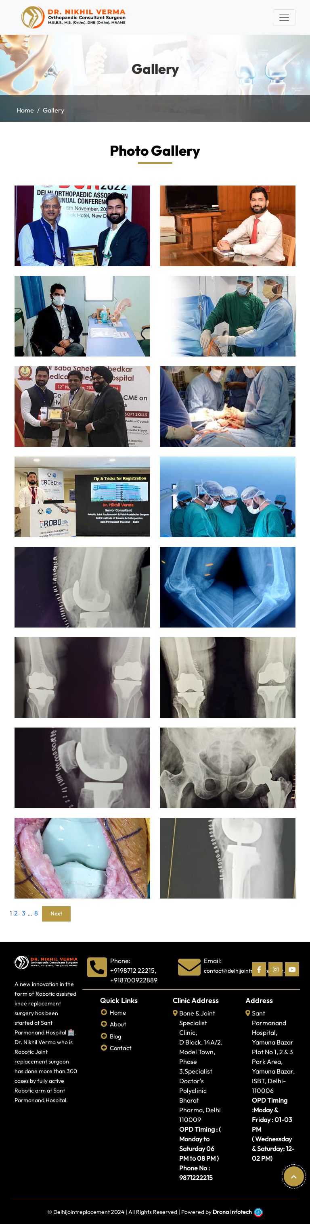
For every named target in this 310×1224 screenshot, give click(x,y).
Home (25, 110)
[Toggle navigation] (284, 17)
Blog (115, 1036)
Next (56, 913)
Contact (121, 1048)
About (118, 1024)
